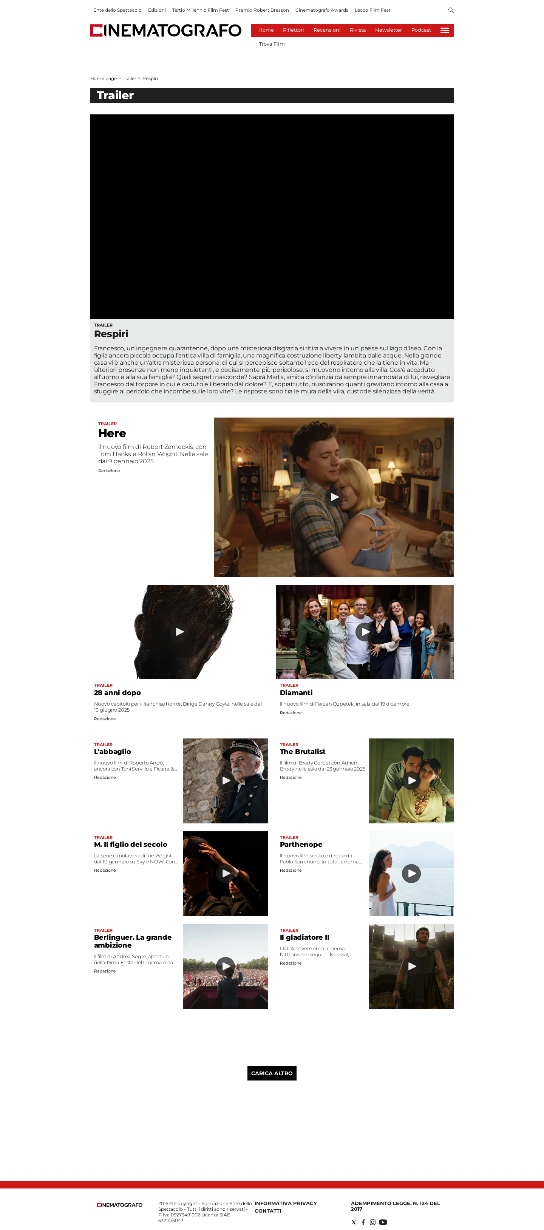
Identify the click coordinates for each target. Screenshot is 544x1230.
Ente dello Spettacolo (117, 10)
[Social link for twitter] (354, 1222)
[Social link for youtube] (383, 1222)
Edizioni (157, 10)
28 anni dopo (117, 693)
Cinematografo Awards (321, 10)
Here (112, 433)
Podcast (421, 30)
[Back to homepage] (119, 1205)
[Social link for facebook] (363, 1222)
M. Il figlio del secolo (130, 844)
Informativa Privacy (286, 1203)
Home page (103, 78)
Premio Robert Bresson (262, 10)
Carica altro (272, 1073)
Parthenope (301, 844)
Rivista (358, 30)
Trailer (129, 78)
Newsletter (388, 30)
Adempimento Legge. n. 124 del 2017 (395, 1206)
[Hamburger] (444, 30)
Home (266, 30)
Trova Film (272, 44)
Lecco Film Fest (373, 10)
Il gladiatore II (304, 937)
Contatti (268, 1211)
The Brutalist (303, 752)
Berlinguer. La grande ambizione (133, 941)
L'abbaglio (112, 752)
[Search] (451, 11)
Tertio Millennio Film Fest (200, 10)
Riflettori (293, 30)
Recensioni (327, 30)
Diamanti (296, 693)
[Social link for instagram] (373, 1222)
